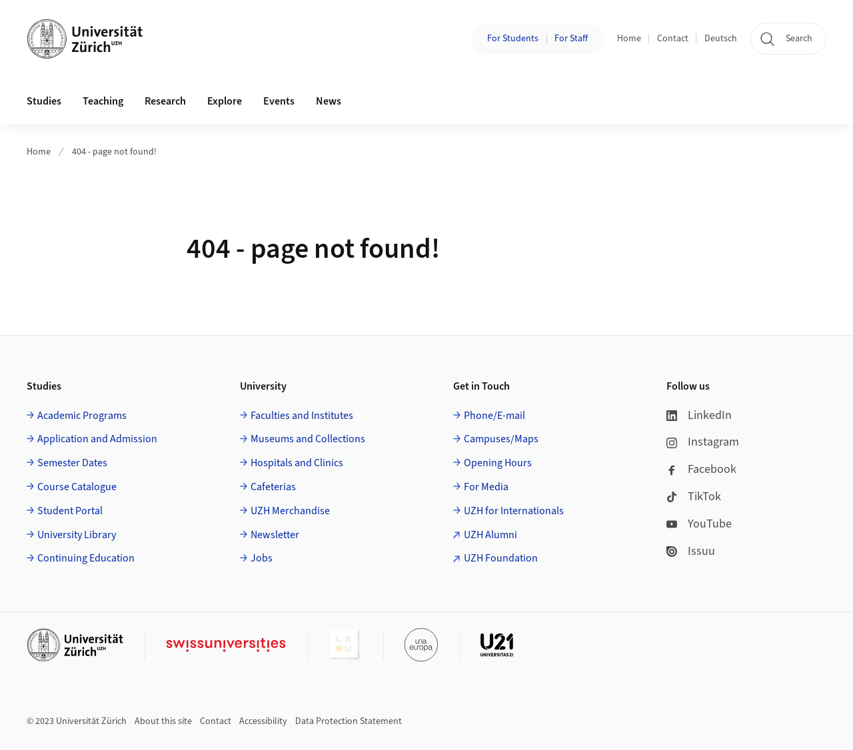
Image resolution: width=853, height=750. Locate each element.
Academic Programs (82, 415)
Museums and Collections (308, 439)
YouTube (699, 524)
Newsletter (275, 535)
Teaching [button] (103, 101)
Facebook (701, 469)
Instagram (702, 442)
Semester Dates (72, 463)
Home (629, 38)
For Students (512, 38)
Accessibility (263, 721)
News (328, 101)
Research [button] (165, 101)
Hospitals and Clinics (297, 463)
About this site (163, 721)
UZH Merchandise (290, 511)
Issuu (690, 551)
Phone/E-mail (494, 415)
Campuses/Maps (501, 439)
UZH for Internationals (514, 511)
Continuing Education (86, 558)
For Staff (571, 38)
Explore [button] (224, 101)
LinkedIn (699, 415)
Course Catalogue (77, 487)
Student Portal (70, 511)
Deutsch (720, 38)
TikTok (693, 496)
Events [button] (279, 101)
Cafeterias (273, 487)
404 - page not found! (114, 152)
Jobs (262, 558)
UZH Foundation (501, 558)
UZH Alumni (490, 535)
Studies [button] (44, 101)
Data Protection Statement (348, 721)
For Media (486, 487)
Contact (672, 38)
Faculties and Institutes (302, 415)
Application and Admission (97, 439)
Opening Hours (498, 463)
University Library (76, 535)
